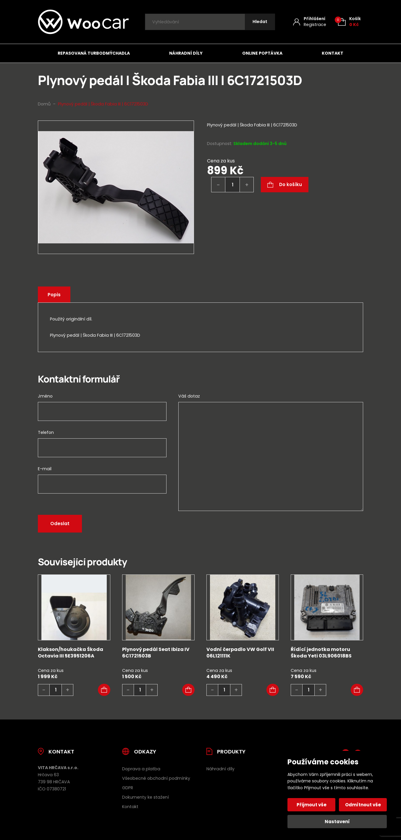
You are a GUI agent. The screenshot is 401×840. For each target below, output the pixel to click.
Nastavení (337, 821)
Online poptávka (262, 53)
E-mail (44, 469)
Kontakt (332, 53)
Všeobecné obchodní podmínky (156, 778)
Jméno (45, 396)
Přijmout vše (311, 805)
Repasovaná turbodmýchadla (94, 53)
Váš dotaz (189, 396)
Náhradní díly (186, 53)
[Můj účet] (310, 22)
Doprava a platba (141, 769)
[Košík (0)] (349, 22)
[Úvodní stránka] (83, 21)
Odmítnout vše (363, 805)
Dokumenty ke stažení (145, 797)
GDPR (127, 788)
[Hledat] (260, 22)
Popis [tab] (54, 295)
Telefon (46, 432)
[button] (104, 690)
